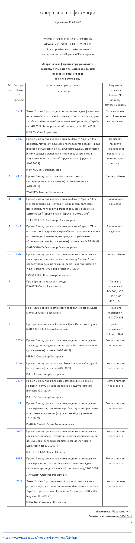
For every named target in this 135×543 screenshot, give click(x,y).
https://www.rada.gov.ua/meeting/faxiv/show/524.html (40, 537)
